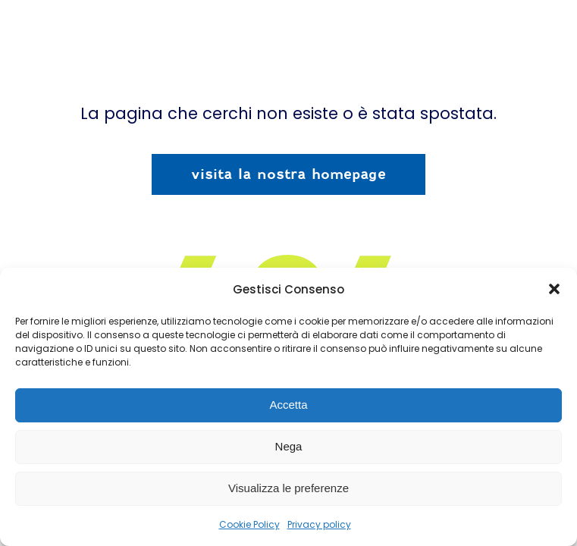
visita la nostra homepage (288, 174)
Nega (289, 446)
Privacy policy (319, 524)
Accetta (288, 404)
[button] (554, 289)
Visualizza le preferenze (288, 488)
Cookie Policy (249, 524)
